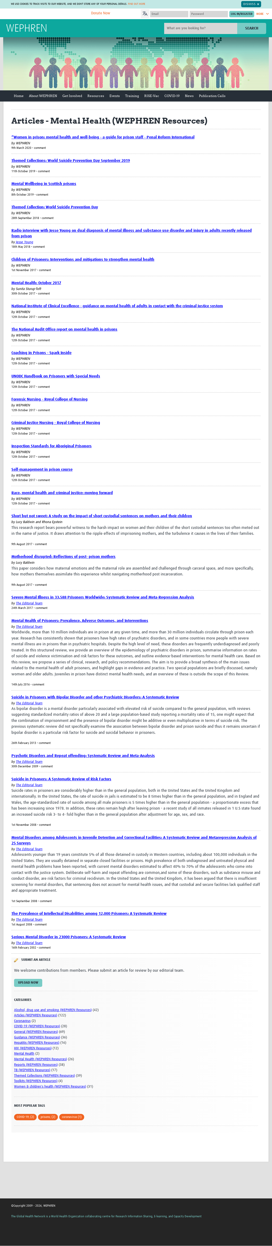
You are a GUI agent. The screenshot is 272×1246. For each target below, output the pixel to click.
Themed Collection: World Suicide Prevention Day (54, 208)
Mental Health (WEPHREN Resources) (40, 1059)
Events (114, 96)
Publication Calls (212, 96)
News (189, 96)
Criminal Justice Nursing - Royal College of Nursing (55, 423)
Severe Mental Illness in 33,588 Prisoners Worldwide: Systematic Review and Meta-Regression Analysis (102, 598)
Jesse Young (24, 242)
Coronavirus (22, 1021)
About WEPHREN (43, 96)
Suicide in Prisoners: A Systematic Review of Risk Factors (61, 779)
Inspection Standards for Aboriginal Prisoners (51, 447)
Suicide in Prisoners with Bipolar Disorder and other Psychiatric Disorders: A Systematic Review (95, 698)
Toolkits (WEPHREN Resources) (35, 1081)
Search (251, 29)
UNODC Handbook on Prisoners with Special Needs (55, 376)
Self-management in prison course (42, 470)
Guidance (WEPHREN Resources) (37, 1037)
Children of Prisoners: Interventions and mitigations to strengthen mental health (82, 260)
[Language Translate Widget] (160, 13)
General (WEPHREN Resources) (36, 1032)
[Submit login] (241, 14)
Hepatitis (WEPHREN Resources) (36, 1043)
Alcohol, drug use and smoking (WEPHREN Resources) (53, 1010)
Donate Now (100, 13)
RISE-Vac (151, 96)
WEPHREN (26, 29)
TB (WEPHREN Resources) (32, 1070)
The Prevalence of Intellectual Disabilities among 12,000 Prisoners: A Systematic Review (89, 914)
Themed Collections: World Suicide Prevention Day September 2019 (70, 161)
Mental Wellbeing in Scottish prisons (43, 184)
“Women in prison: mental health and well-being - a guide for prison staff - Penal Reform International (102, 138)
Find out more (160, 4)
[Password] (209, 14)
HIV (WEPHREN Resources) (33, 1048)
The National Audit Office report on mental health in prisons (64, 330)
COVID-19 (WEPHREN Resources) (37, 1027)
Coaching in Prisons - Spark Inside (41, 353)
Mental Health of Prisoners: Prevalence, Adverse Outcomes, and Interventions (79, 621)
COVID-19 (172, 96)
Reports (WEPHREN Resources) (36, 1065)
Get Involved (72, 96)
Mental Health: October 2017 (36, 283)
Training (132, 96)
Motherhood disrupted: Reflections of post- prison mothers (63, 557)
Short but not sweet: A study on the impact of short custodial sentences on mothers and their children (101, 517)
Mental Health (24, 1054)
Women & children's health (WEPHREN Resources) (50, 1087)
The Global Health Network (45, 14)
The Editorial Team (29, 603)
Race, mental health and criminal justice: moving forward (62, 493)
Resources (95, 96)
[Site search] (201, 28)
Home (19, 96)
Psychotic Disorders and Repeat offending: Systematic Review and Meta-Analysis (83, 756)
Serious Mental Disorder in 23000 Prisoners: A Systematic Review (68, 937)
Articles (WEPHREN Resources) (35, 1016)
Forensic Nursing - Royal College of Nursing (49, 400)
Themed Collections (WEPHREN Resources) (44, 1076)
